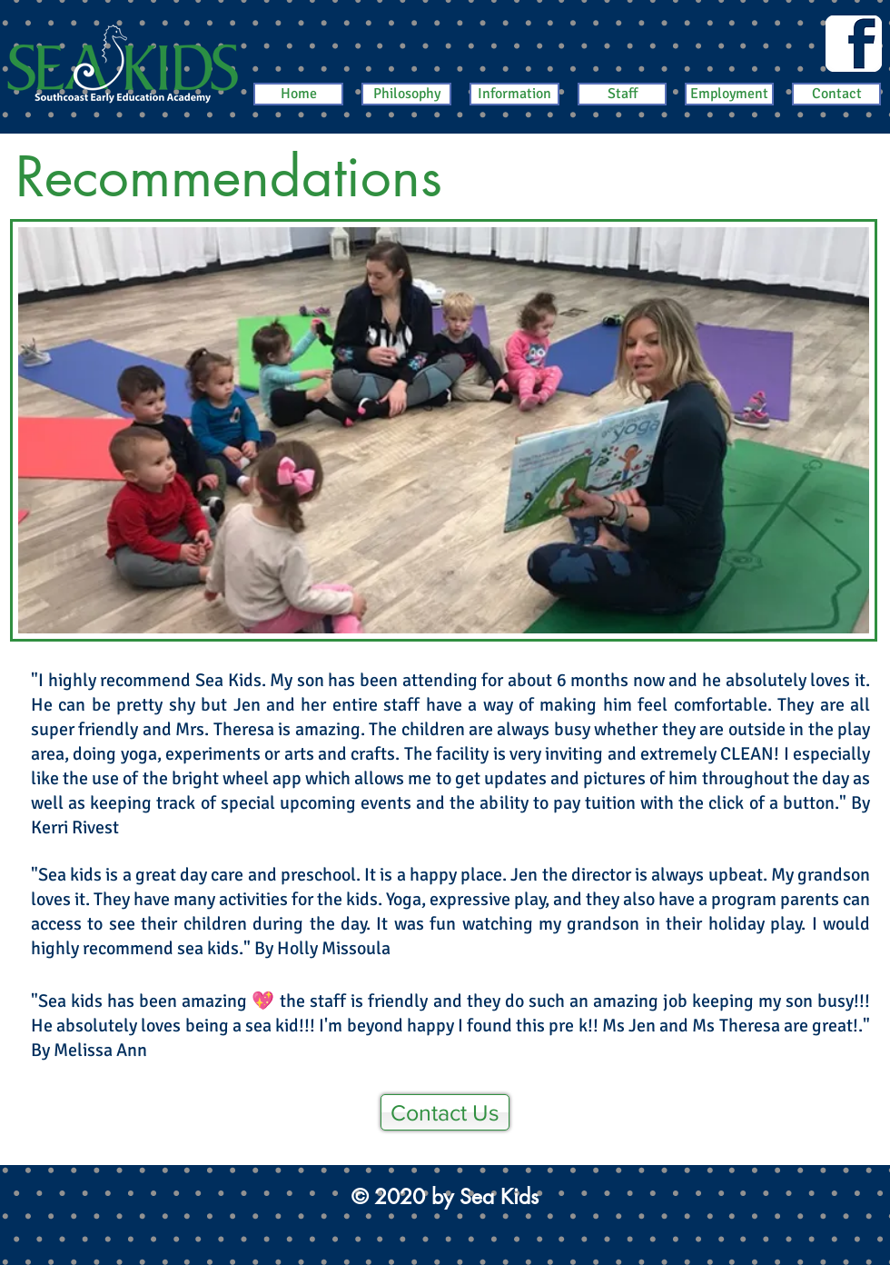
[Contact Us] (445, 1112)
